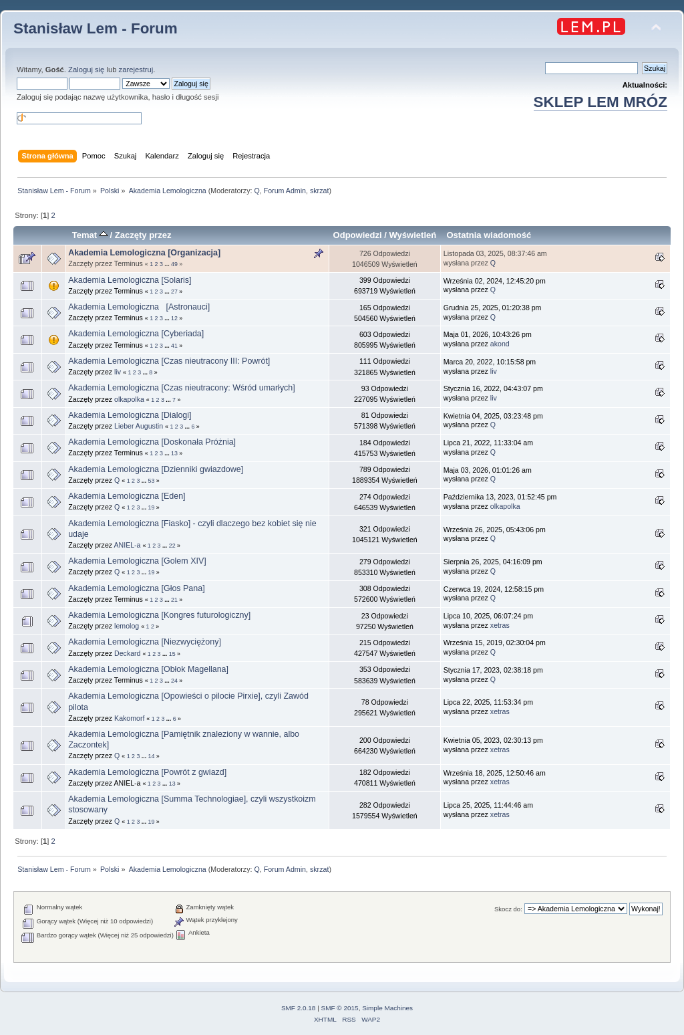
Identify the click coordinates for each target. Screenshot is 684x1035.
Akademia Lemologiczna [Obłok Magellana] (148, 669)
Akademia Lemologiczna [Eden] (126, 496)
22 (172, 545)
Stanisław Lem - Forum (95, 28)
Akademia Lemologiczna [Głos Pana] (138, 588)
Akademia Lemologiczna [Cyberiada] (136, 333)
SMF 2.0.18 (298, 1008)
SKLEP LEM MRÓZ (600, 102)
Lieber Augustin (138, 426)
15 (172, 654)
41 (174, 345)
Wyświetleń (413, 235)
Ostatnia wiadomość (488, 235)
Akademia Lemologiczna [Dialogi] (129, 415)
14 (151, 756)
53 (151, 480)
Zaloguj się (86, 70)
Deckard (127, 653)
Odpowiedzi (357, 235)
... (167, 264)
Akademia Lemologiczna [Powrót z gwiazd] (147, 772)
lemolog (126, 626)
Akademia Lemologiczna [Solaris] (129, 280)
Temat (90, 235)
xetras (500, 625)
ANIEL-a (127, 545)
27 (174, 291)
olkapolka (129, 399)
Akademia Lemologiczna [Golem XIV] (137, 561)
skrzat (319, 191)
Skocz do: (508, 909)
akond (500, 344)
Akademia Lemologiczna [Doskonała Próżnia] (154, 442)
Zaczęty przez (143, 235)
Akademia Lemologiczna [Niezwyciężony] (144, 642)
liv (117, 372)
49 (174, 264)
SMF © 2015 (340, 1008)
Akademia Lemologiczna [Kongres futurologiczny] (159, 615)
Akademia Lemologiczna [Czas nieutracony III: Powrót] (169, 361)
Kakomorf (129, 718)
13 (174, 453)
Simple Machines (387, 1008)
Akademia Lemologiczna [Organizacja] (144, 252)
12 (174, 318)
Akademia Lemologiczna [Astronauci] (139, 307)
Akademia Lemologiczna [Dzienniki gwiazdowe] (155, 469)
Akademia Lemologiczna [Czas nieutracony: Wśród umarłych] (181, 387)
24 (174, 680)
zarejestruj (136, 70)
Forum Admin (285, 191)
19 (151, 507)
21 (174, 599)
